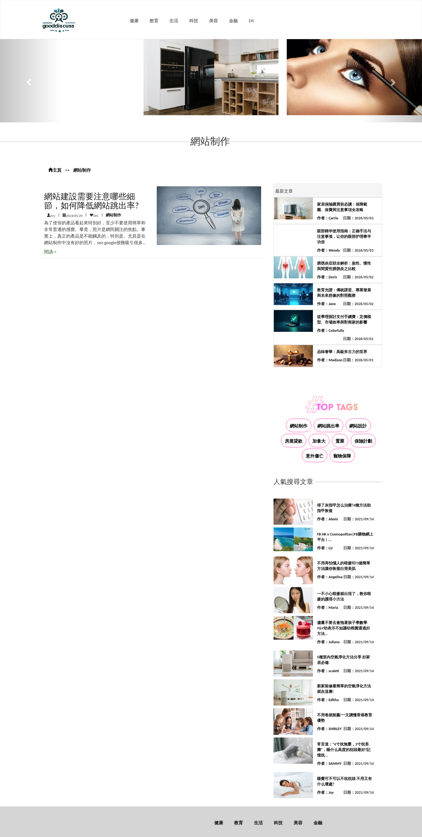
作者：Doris (327, 277)
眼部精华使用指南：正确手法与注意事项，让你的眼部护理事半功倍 (344, 236)
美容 (213, 20)
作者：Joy (325, 792)
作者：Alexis (327, 519)
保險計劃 (363, 441)
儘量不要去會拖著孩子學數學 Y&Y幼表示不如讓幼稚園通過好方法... (343, 628)
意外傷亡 (314, 456)
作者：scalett (328, 671)
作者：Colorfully (330, 330)
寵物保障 (342, 456)
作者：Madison (330, 360)
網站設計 (358, 426)
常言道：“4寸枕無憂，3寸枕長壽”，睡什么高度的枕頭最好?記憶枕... (344, 750)
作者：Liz (325, 548)
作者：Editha (328, 700)
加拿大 (319, 441)
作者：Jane (326, 304)
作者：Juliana (328, 642)
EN (251, 20)
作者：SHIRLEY (329, 728)
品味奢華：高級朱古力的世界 (342, 351)
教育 (154, 20)
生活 (173, 20)
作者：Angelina (330, 577)
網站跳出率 (328, 426)
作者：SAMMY (329, 763)
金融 (233, 20)
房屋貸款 (293, 441)
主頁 (54, 170)
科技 (193, 20)
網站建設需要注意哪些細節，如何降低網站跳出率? (91, 201)
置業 (340, 441)
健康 (134, 20)
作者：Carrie (327, 218)
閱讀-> (50, 251)
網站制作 (82, 170)
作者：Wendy (328, 250)
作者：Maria (327, 607)
